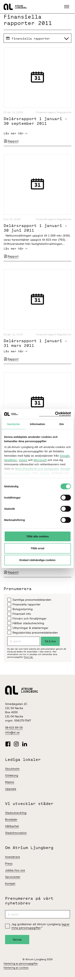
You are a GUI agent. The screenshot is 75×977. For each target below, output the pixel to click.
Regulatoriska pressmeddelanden (32, 632)
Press (9, 863)
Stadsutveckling (16, 812)
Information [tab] (37, 424)
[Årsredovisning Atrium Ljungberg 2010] (37, 402)
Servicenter (12, 877)
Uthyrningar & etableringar (27, 628)
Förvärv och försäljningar (26, 618)
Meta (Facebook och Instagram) (37, 468)
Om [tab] (61, 424)
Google (65, 455)
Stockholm (12, 768)
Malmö (9, 782)
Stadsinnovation (16, 833)
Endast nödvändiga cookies (37, 560)
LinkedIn (44, 472)
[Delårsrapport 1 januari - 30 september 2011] (37, 77)
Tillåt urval (37, 548)
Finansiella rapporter (23, 604)
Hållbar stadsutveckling (25, 623)
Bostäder (11, 819)
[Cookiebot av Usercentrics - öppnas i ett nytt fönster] (55, 413)
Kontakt (10, 883)
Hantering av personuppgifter (21, 963)
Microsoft (40, 459)
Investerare (12, 857)
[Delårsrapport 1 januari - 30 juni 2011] (37, 184)
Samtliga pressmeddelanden (29, 599)
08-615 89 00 (14, 727)
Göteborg (11, 775)
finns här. (28, 657)
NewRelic (10, 459)
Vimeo (23, 459)
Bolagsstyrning (20, 609)
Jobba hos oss (15, 870)
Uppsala (10, 788)
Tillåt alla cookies (37, 536)
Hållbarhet (12, 826)
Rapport (11, 141)
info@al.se (12, 732)
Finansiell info (19, 614)
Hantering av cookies (16, 967)
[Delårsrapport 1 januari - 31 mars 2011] (37, 299)
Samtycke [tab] (13, 424)
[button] (67, 7)
